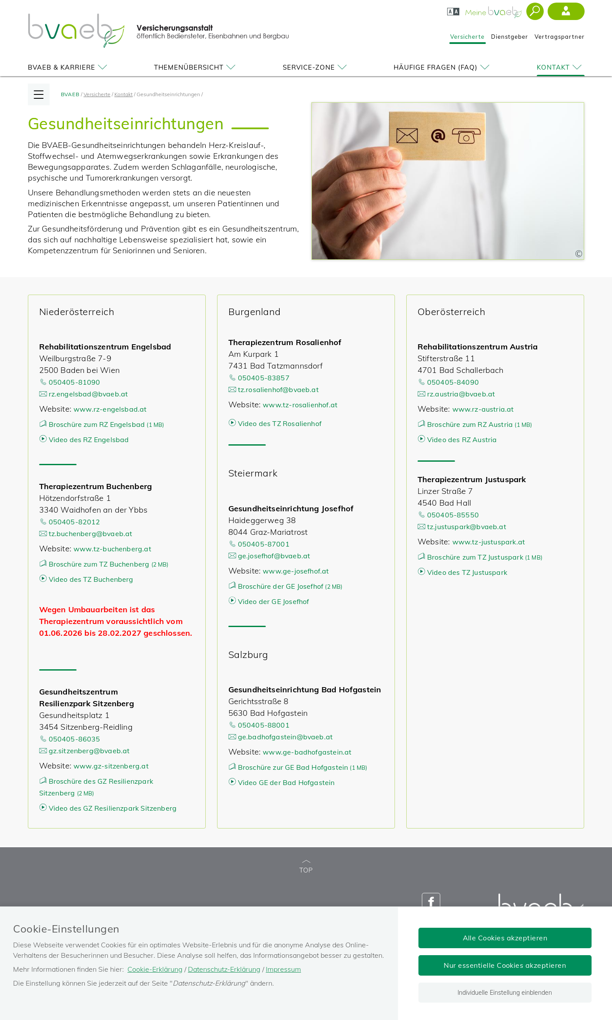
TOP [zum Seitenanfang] (306, 867)
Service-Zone (316, 67)
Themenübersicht (196, 67)
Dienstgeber (509, 36)
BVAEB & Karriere (69, 67)
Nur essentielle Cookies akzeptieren (505, 965)
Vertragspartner (560, 36)
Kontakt (561, 67)
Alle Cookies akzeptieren (505, 937)
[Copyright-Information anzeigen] (578, 254)
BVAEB (70, 94)
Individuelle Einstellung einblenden (505, 993)
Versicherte (467, 36)
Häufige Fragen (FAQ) (443, 67)
